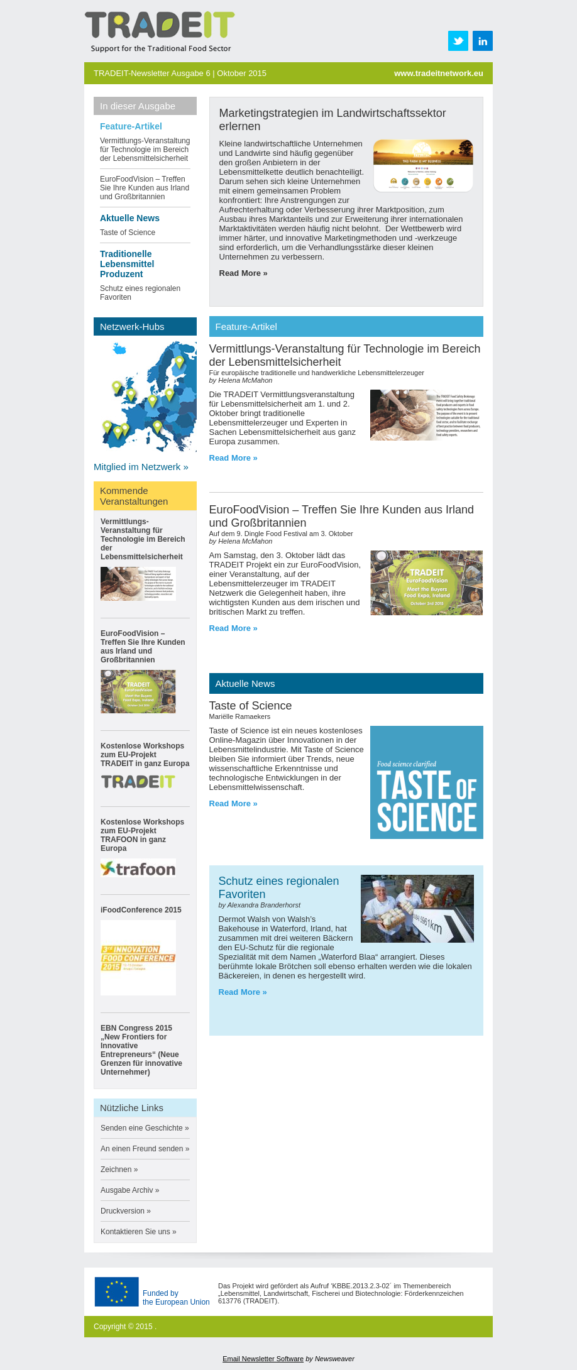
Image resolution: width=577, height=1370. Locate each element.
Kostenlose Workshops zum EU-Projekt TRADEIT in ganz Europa (145, 755)
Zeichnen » (119, 1169)
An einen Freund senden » (145, 1148)
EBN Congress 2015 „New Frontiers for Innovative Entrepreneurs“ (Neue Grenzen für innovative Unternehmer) (141, 1050)
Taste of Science (127, 232)
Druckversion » (126, 1211)
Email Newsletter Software (263, 1358)
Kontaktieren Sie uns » (139, 1231)
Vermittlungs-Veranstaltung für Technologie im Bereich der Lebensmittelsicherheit (145, 149)
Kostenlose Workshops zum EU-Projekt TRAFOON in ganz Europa (142, 835)
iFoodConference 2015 (141, 910)
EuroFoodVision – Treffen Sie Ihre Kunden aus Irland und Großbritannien (144, 188)
